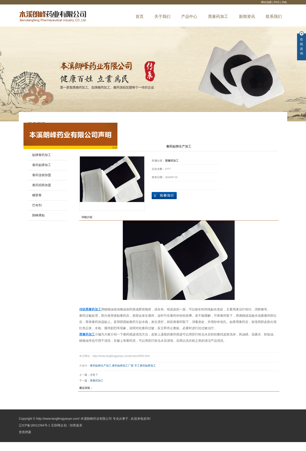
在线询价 (164, 195)
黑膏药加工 (218, 16)
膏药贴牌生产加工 (100, 365)
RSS (277, 2)
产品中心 (189, 16)
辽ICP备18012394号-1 (34, 425)
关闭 (115, 148)
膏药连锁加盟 (41, 175)
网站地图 (266, 2)
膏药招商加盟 (41, 185)
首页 (140, 16)
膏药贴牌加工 (41, 165)
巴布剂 (37, 205)
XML (284, 2)
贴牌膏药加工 (41, 155)
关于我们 (162, 16)
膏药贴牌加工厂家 (123, 365)
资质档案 (25, 432)
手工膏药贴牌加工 (145, 365)
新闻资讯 (247, 16)
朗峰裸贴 (38, 215)
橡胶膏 (37, 195)
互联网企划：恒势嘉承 (66, 425)
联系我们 (274, 16)
